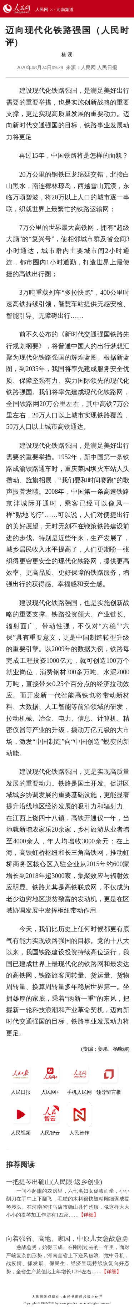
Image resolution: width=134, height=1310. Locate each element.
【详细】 (89, 1215)
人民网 (41, 9)
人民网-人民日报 (99, 67)
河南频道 (65, 9)
